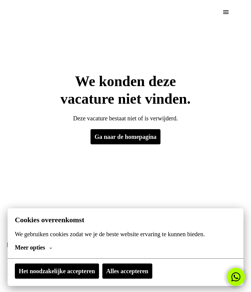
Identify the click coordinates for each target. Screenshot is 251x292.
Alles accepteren (135, 271)
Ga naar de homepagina (125, 136)
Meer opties (34, 247)
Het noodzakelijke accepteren (60, 271)
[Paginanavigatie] (226, 12)
